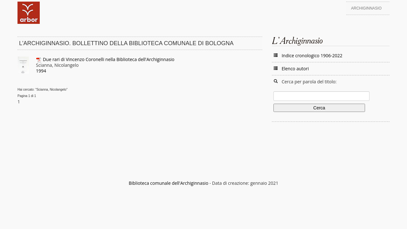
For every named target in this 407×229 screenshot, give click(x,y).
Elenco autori (295, 69)
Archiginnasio (366, 8)
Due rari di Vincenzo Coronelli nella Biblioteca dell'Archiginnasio (109, 59)
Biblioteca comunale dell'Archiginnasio (168, 183)
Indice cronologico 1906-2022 (312, 55)
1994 (41, 71)
